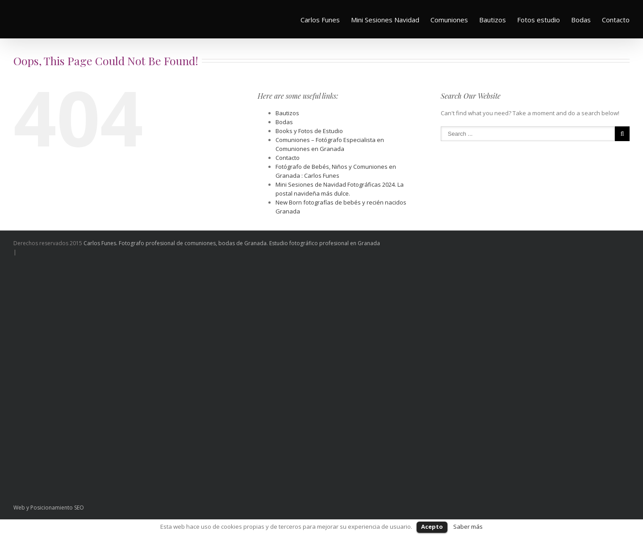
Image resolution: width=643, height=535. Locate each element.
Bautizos (492, 19)
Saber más (468, 526)
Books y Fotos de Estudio (309, 131)
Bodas (581, 19)
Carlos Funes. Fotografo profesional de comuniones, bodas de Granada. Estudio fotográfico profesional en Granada (232, 243)
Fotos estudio (538, 19)
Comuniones (449, 19)
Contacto (616, 19)
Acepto (432, 526)
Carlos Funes (320, 19)
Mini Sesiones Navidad (385, 19)
